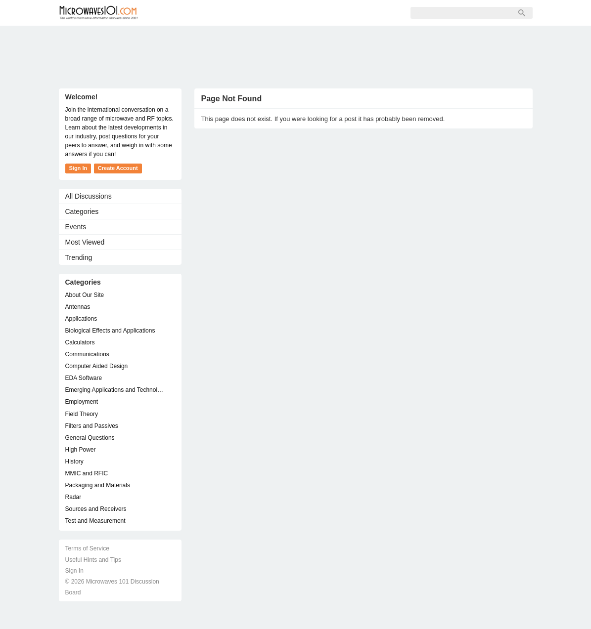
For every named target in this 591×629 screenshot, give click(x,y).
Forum (170, 12)
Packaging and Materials (97, 485)
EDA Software (83, 378)
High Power (80, 449)
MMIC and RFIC (86, 473)
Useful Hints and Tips (93, 559)
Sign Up (259, 12)
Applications (81, 318)
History (74, 461)
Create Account (118, 168)
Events (76, 227)
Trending (78, 257)
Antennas (78, 306)
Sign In (301, 12)
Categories (82, 211)
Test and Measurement (95, 520)
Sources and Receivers (96, 508)
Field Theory (81, 414)
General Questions (90, 437)
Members (214, 12)
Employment (81, 401)
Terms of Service (87, 548)
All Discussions (88, 196)
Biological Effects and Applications (110, 330)
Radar (73, 497)
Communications (87, 354)
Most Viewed (85, 242)
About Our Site (84, 295)
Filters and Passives (91, 425)
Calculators (80, 342)
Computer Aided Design (96, 366)
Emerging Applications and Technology (115, 389)
